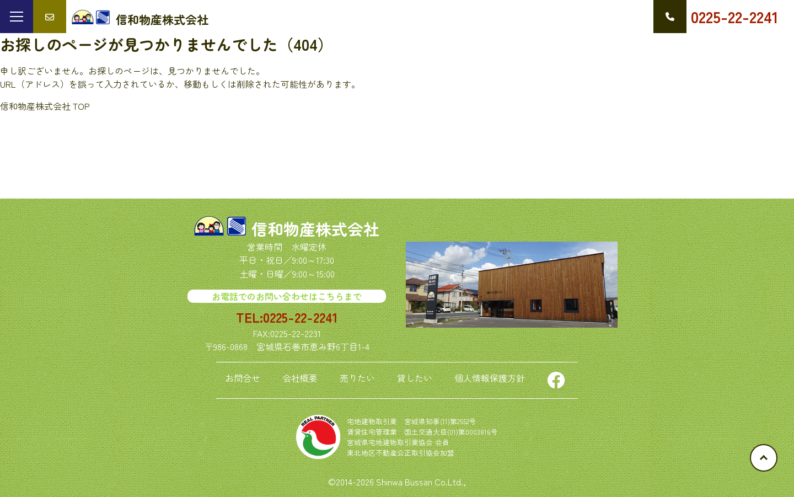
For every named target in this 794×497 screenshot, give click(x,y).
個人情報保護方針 (489, 377)
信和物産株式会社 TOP (45, 106)
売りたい (357, 377)
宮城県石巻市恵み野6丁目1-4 (312, 346)
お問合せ (242, 377)
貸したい (414, 377)
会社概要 (300, 377)
